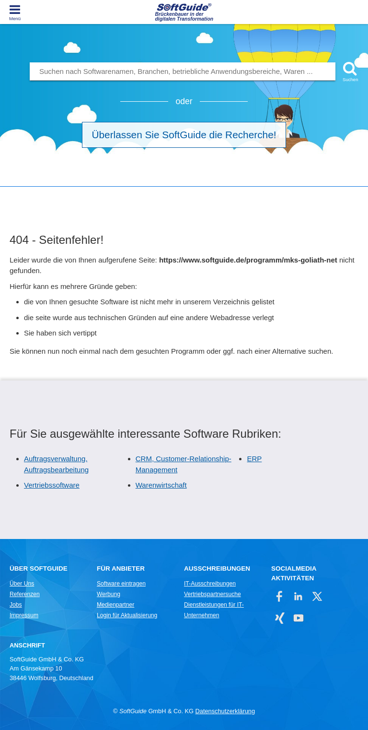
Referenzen (25, 594)
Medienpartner (115, 604)
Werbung (108, 594)
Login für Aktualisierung (127, 615)
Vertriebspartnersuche (212, 594)
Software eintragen (121, 583)
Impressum (24, 615)
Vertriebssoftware (52, 485)
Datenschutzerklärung (225, 711)
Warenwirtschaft (161, 485)
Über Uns (22, 583)
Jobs (16, 604)
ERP (254, 459)
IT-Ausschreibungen (210, 583)
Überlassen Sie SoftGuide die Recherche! (184, 134)
